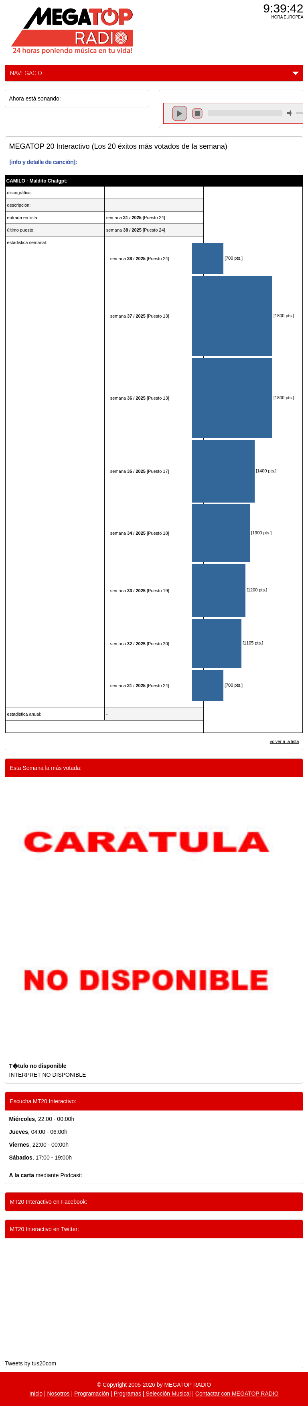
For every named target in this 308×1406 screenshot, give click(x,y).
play (180, 113)
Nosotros (58, 1393)
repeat (245, 120)
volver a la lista (284, 741)
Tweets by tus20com (31, 1363)
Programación (91, 1393)
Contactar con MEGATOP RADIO (237, 1393)
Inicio (36, 1393)
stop (197, 113)
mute (290, 113)
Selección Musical (167, 1393)
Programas (127, 1393)
